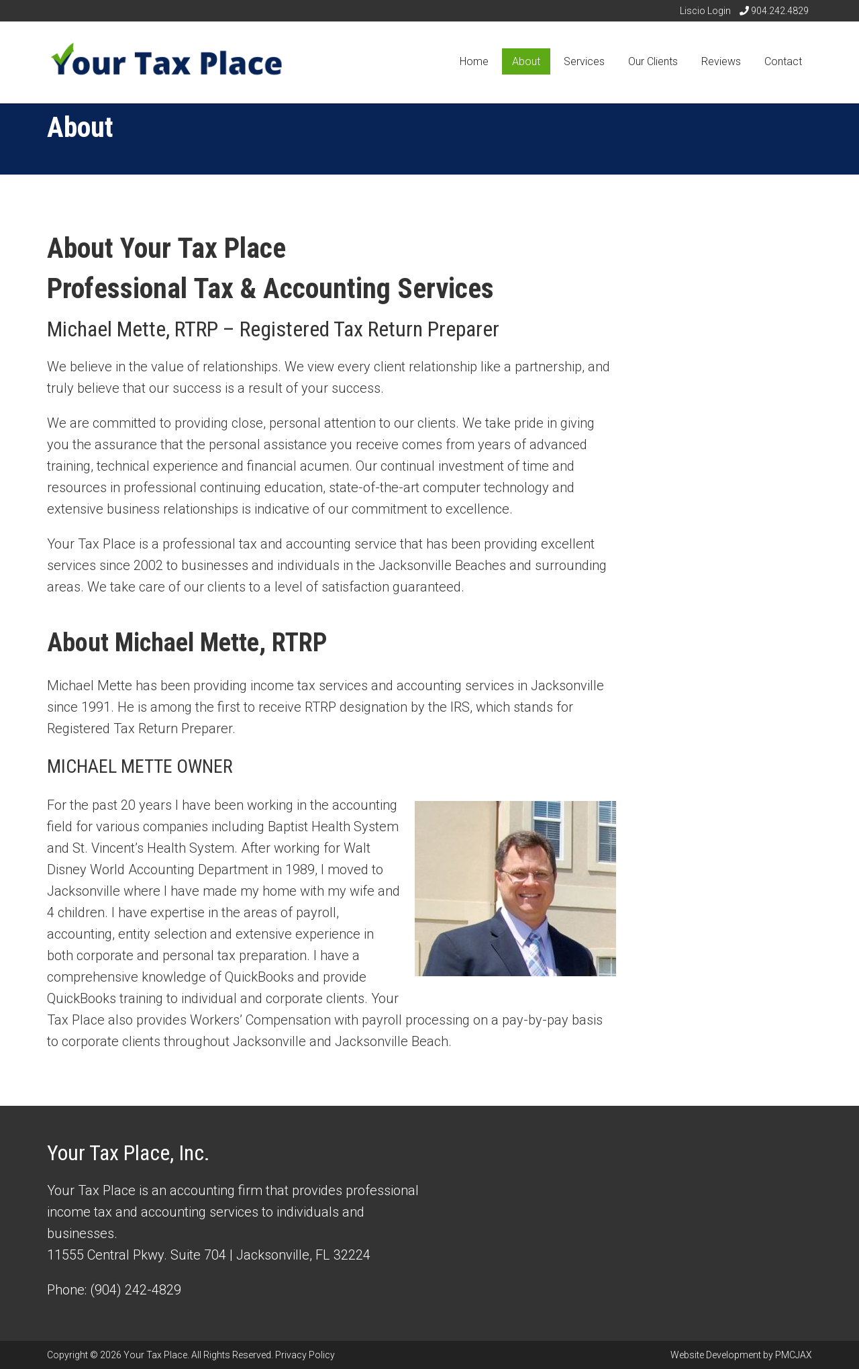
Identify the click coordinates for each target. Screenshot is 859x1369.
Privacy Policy (305, 1355)
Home (474, 61)
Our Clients (653, 61)
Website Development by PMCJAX (741, 1355)
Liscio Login (705, 10)
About (526, 61)
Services (584, 61)
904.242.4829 (774, 10)
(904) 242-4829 (135, 1290)
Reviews (721, 61)
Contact (783, 61)
